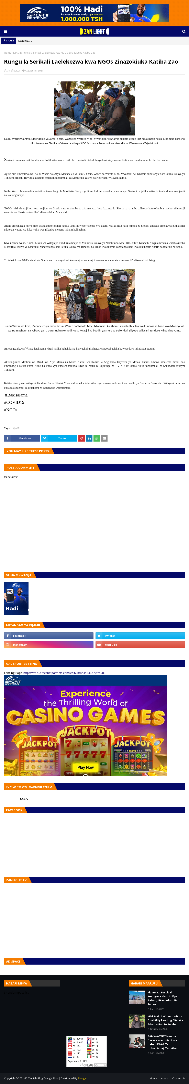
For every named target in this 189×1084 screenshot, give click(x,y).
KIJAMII (17, 52)
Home (7, 52)
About (164, 1078)
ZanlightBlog (50, 1078)
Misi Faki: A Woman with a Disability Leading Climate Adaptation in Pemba (165, 1020)
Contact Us (178, 1078)
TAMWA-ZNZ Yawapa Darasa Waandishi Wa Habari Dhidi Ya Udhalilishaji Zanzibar (162, 1042)
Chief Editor (13, 70)
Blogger (82, 1078)
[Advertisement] (94, 1005)
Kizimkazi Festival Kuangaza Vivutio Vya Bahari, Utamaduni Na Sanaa (162, 998)
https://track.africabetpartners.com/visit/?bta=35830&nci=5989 (64, 673)
